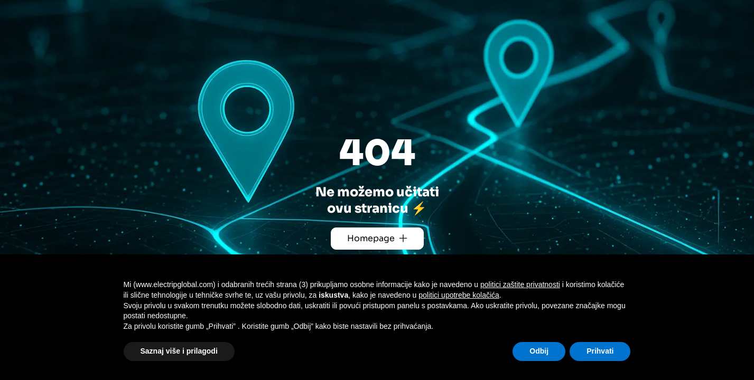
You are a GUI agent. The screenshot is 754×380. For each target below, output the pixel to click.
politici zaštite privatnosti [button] (520, 284)
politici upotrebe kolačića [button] (458, 295)
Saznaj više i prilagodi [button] (179, 351)
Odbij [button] (538, 351)
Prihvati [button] (600, 351)
